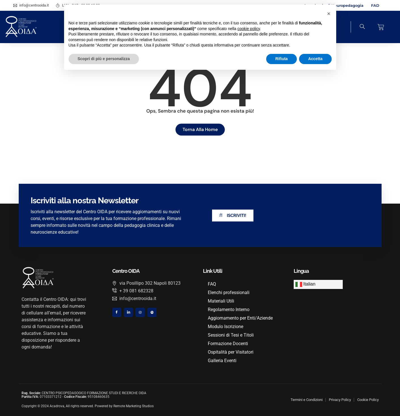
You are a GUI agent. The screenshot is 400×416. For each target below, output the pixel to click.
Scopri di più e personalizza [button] (104, 58)
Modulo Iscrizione (226, 326)
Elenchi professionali (229, 292)
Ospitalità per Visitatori (231, 352)
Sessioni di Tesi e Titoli (232, 335)
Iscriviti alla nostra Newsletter (84, 200)
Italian (305, 284)
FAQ (213, 284)
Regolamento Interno (229, 309)
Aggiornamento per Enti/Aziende (241, 318)
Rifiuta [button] (281, 58)
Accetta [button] (315, 58)
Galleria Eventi (223, 360)
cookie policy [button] (248, 28)
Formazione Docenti (229, 343)
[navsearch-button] (358, 27)
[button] (328, 13)
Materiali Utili (222, 301)
